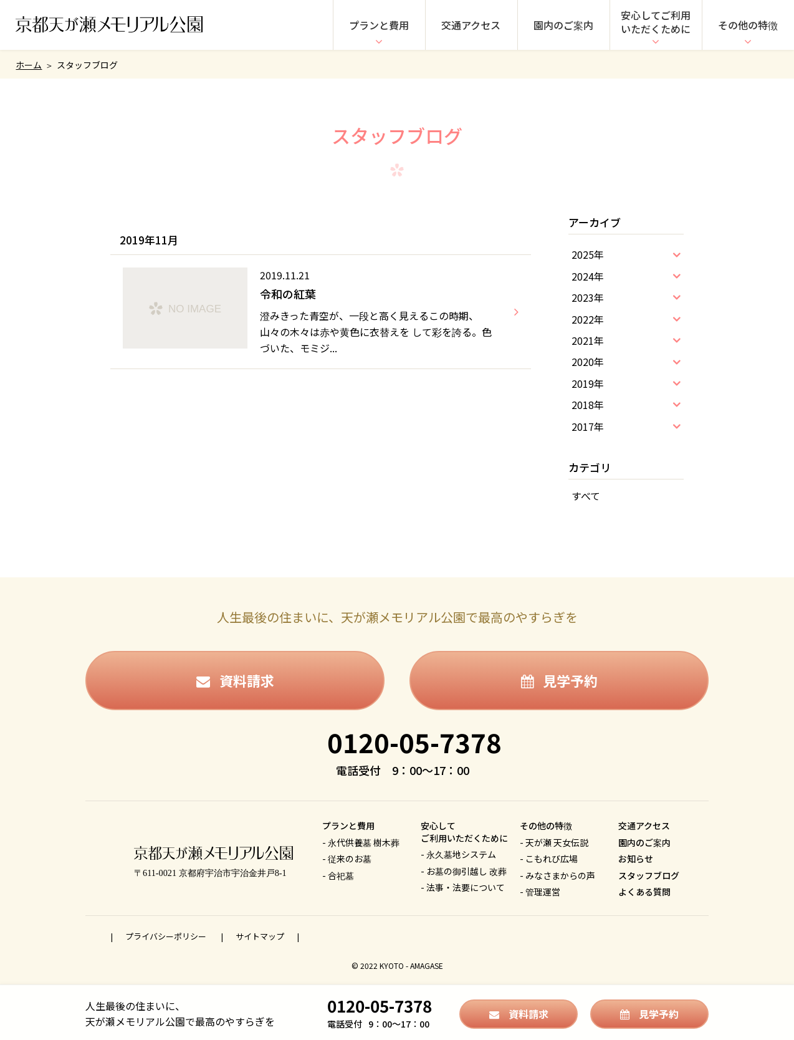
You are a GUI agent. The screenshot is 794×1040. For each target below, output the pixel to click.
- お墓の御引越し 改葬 (464, 871)
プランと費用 (379, 24)
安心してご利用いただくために (656, 21)
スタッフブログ (648, 875)
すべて (586, 495)
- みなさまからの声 (557, 875)
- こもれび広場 (549, 858)
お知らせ (635, 858)
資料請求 (235, 680)
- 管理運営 (540, 891)
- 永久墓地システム (458, 854)
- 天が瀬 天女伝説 (554, 842)
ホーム (29, 64)
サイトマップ (260, 936)
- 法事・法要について (463, 887)
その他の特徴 (748, 24)
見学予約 (559, 680)
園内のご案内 (563, 24)
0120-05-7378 (414, 742)
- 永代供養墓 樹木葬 (360, 842)
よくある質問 (644, 891)
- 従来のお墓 (346, 858)
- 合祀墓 (338, 875)
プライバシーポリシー (166, 936)
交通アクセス (470, 24)
